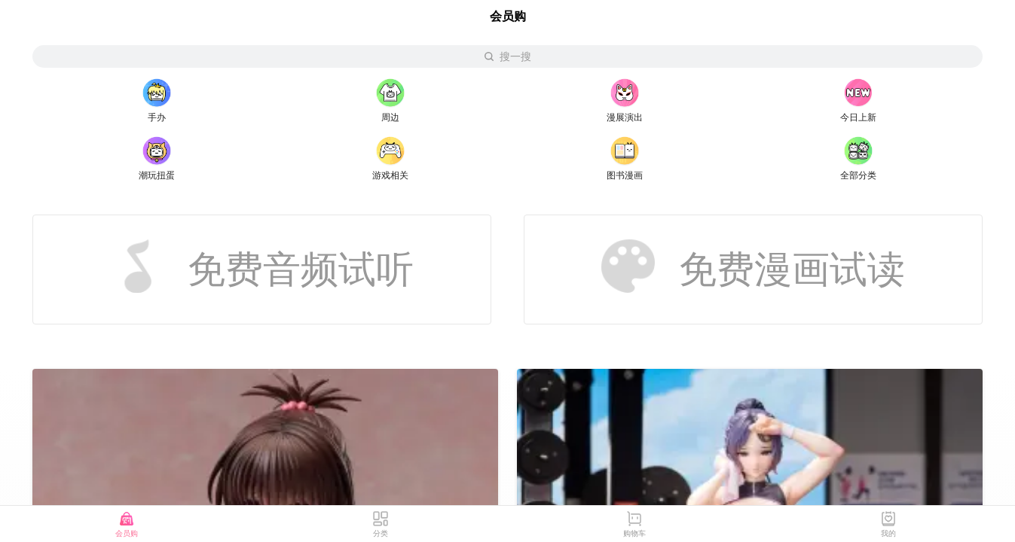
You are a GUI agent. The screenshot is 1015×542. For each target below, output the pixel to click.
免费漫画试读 (753, 266)
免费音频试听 (262, 266)
